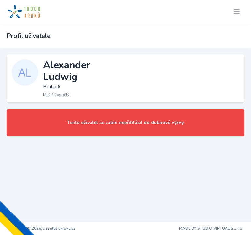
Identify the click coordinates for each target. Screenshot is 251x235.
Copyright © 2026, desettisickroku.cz (41, 228)
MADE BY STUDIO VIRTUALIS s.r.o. (211, 228)
